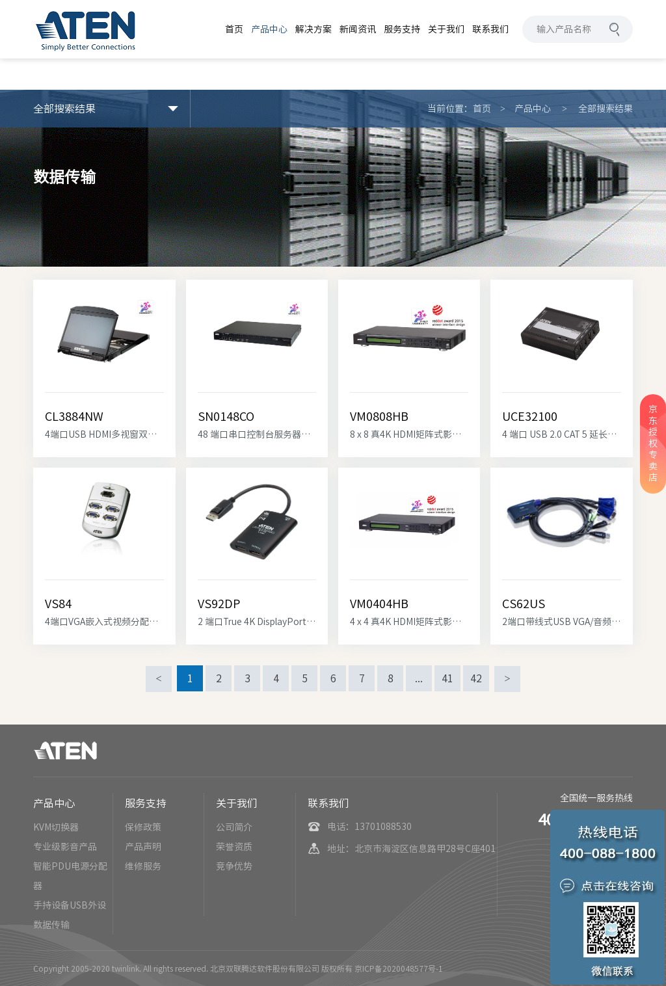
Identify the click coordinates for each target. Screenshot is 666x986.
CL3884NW (74, 416)
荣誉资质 (234, 846)
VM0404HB (379, 603)
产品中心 (532, 108)
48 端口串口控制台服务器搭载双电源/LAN (257, 434)
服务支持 (145, 803)
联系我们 (328, 803)
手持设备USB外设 (69, 905)
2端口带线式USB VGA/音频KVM (561, 621)
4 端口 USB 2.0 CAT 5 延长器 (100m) (561, 434)
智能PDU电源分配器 (70, 876)
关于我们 (237, 803)
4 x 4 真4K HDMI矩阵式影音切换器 (409, 621)
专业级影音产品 (65, 846)
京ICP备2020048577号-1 (398, 968)
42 (476, 678)
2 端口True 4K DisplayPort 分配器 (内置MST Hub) (257, 621)
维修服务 (143, 866)
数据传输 (51, 924)
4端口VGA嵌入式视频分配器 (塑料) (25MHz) (104, 621)
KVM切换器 (56, 827)
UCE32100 (529, 416)
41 (447, 678)
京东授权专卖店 (653, 443)
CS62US (523, 603)
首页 (482, 108)
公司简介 (234, 827)
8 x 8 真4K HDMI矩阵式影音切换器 (409, 434)
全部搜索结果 (605, 108)
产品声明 (143, 846)
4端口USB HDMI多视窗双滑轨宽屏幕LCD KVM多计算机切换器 (104, 434)
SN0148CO (226, 416)
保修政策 (143, 827)
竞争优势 (234, 866)
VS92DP (219, 603)
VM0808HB (379, 416)
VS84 (58, 603)
